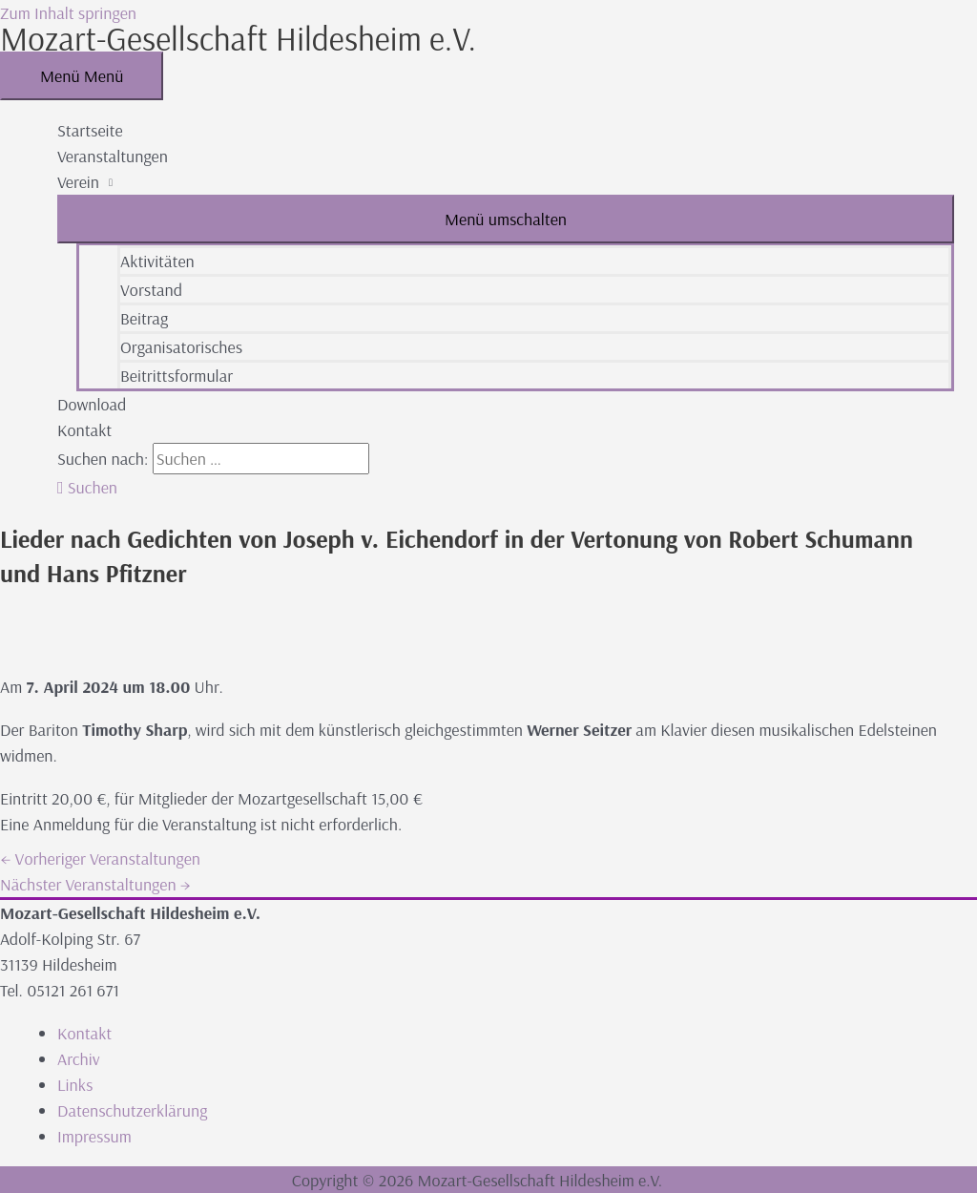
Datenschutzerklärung (132, 1110)
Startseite (90, 130)
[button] (87, 487)
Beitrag (144, 318)
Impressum (94, 1136)
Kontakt (84, 430)
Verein (78, 182)
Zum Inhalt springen (68, 13)
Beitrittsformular (176, 376)
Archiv (78, 1059)
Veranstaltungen (112, 156)
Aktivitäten (157, 261)
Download (91, 404)
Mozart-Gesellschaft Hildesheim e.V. (238, 38)
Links (75, 1085)
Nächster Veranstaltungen (95, 884)
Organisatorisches (181, 347)
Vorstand (151, 290)
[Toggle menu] (505, 219)
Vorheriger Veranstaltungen (100, 858)
